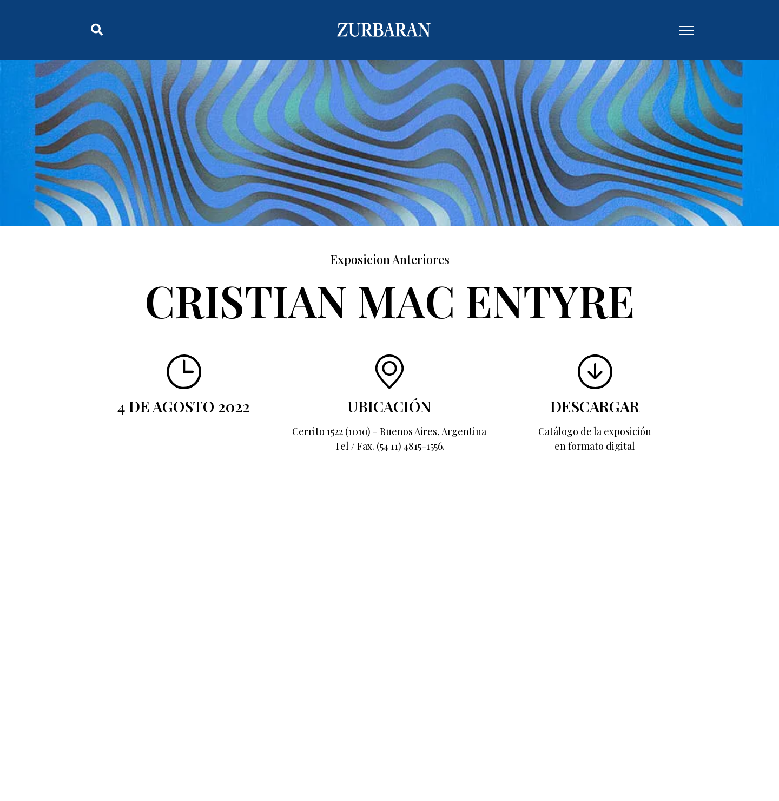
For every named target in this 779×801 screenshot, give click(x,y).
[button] (97, 30)
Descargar (594, 406)
